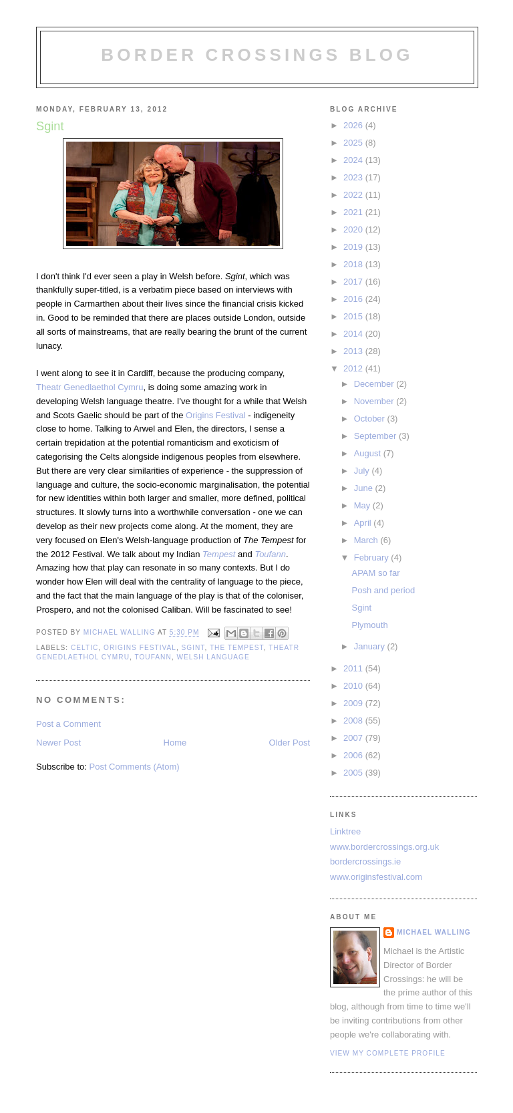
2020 (354, 229)
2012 (354, 368)
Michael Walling (434, 932)
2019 (354, 247)
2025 (354, 143)
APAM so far (375, 573)
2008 (354, 721)
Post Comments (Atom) (135, 767)
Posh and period (383, 590)
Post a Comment (68, 724)
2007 (354, 738)
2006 (354, 755)
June (364, 488)
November (375, 401)
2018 (354, 264)
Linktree (345, 831)
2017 (354, 282)
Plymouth (369, 625)
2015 (354, 316)
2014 (354, 334)
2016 (354, 299)
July (363, 471)
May (363, 505)
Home (175, 743)
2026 (354, 125)
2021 (354, 212)
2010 (354, 686)
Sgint (193, 647)
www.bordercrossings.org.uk (384, 847)
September (376, 436)
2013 (354, 351)
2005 (354, 773)
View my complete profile (388, 1053)
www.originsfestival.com (376, 877)
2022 (354, 195)
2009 (354, 703)
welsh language (212, 657)
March (367, 540)
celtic (84, 647)
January (370, 646)
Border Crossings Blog (257, 55)
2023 (354, 177)
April (364, 523)
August (368, 453)
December (375, 384)
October (370, 419)
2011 (354, 668)
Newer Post (58, 743)
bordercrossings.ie (365, 861)
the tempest (237, 647)
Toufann (152, 657)
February (372, 557)
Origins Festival (216, 415)
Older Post (289, 743)
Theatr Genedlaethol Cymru (89, 387)
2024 (354, 160)
